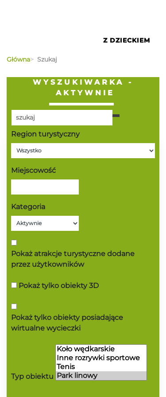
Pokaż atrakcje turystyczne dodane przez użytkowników (73, 259)
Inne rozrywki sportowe (101, 358)
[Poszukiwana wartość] (62, 117)
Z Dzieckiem (126, 40)
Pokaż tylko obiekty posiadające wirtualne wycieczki (67, 322)
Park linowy (101, 375)
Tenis (101, 366)
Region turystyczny (45, 134)
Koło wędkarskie (101, 349)
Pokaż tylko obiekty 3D (59, 285)
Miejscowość (33, 170)
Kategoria (28, 206)
